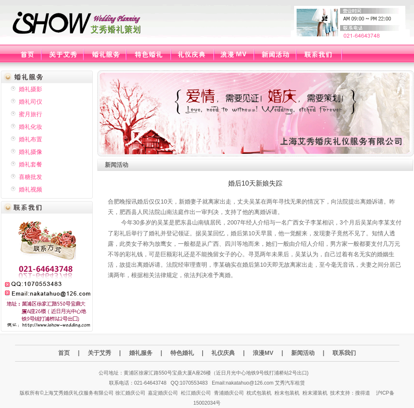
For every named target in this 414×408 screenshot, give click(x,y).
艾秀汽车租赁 (290, 383)
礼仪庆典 (223, 352)
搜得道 (362, 393)
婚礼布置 (30, 139)
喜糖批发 (30, 176)
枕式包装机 (259, 393)
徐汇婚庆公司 (130, 393)
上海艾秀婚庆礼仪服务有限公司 (78, 393)
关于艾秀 (99, 352)
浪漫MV (264, 352)
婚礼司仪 (30, 101)
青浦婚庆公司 (229, 393)
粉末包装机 (287, 393)
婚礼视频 (30, 189)
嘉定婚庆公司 (163, 393)
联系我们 (344, 352)
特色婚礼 (182, 352)
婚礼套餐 (30, 164)
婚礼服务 (140, 352)
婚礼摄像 (30, 151)
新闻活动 (303, 352)
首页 (64, 352)
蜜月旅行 (30, 114)
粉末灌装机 (315, 393)
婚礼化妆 (30, 126)
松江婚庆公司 (196, 393)
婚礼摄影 (30, 89)
